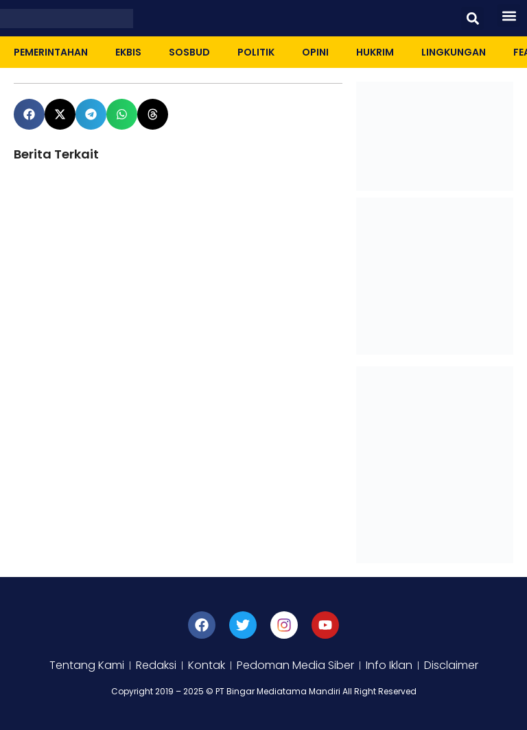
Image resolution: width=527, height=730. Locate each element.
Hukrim (375, 52)
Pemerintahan (51, 52)
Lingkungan (453, 52)
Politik (255, 52)
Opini (315, 52)
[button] (472, 18)
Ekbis (128, 52)
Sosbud (189, 52)
